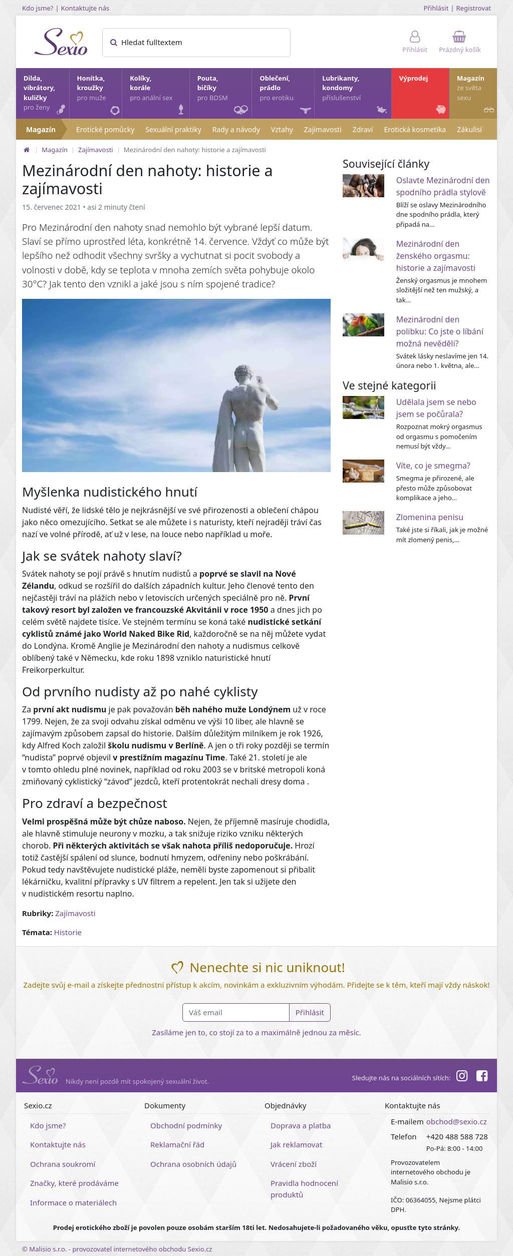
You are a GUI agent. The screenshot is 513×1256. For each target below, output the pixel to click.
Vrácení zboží (294, 1164)
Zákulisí (469, 129)
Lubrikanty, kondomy (355, 95)
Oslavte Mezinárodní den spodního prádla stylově (443, 186)
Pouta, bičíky (224, 96)
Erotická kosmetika (415, 129)
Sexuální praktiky (173, 129)
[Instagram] (461, 1077)
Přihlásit (435, 8)
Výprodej (423, 95)
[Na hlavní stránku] (26, 149)
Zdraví (363, 129)
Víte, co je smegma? (433, 465)
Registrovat (473, 8)
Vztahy (282, 129)
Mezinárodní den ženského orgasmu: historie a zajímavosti (435, 255)
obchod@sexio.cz (456, 1121)
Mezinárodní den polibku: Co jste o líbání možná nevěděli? (439, 331)
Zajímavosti (323, 129)
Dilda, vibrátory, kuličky (46, 95)
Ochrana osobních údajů (193, 1164)
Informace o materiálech (73, 1202)
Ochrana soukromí (63, 1164)
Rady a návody (236, 129)
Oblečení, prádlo (286, 96)
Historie (68, 932)
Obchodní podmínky (186, 1125)
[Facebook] (482, 1077)
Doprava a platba (301, 1125)
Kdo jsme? (38, 8)
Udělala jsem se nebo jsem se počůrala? (436, 408)
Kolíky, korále (159, 95)
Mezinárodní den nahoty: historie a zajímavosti (195, 149)
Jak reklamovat (296, 1144)
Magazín (476, 95)
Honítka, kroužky (99, 95)
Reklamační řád (177, 1144)
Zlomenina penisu (429, 517)
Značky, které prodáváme (74, 1183)
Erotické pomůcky (105, 129)
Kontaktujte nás (85, 8)
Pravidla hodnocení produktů (304, 1188)
